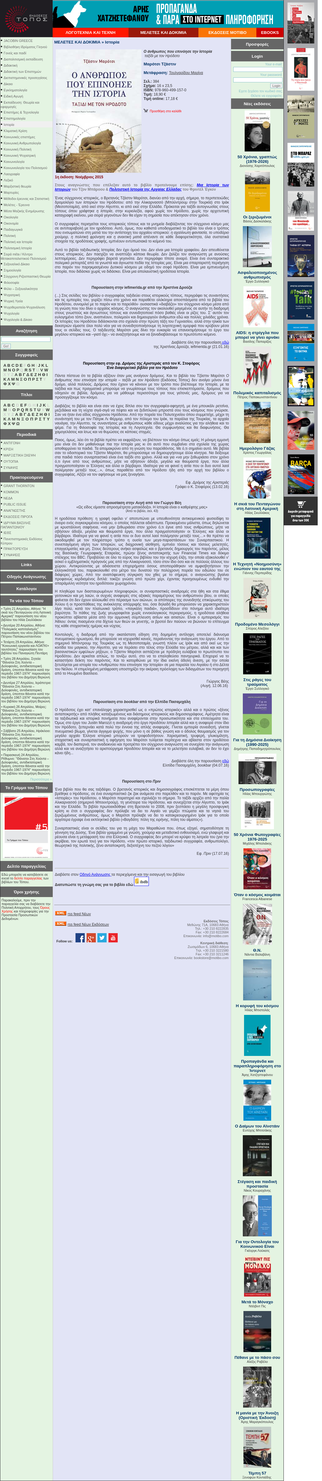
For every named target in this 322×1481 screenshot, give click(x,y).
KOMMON (11, 492)
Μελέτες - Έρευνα (17, 205)
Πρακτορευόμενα (26, 477)
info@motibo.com (216, 936)
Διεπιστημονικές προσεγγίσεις (25, 78)
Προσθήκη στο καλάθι (162, 111)
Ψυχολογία (11, 313)
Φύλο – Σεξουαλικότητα (21, 289)
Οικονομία (11, 223)
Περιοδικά (26, 434)
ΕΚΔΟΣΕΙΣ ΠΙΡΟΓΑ (18, 517)
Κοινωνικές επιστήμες (19, 137)
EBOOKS (270, 32)
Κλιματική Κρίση (15, 131)
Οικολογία (11, 217)
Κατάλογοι (26, 588)
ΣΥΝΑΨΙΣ (11, 468)
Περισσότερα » (41, 779)
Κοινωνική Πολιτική (17, 149)
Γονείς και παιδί (15, 53)
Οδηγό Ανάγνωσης (95, 874)
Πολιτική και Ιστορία (18, 242)
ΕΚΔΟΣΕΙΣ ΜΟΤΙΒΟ (227, 32)
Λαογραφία (12, 174)
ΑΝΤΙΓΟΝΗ (12, 443)
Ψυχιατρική (12, 295)
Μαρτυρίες (11, 192)
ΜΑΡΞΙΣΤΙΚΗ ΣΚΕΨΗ (20, 455)
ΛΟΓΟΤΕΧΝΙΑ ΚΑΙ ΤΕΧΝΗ (91, 32)
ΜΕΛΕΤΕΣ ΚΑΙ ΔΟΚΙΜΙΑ (163, 32)
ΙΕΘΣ (7, 533)
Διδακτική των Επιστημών (22, 71)
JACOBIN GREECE (18, 41)
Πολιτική (10, 236)
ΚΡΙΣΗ (8, 449)
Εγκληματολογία (15, 90)
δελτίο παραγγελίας (28, 878)
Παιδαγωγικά (13, 229)
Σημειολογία (12, 270)
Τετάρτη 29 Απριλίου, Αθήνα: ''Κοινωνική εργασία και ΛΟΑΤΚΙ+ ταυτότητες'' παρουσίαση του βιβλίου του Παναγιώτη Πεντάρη (25, 647)
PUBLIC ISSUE (15, 504)
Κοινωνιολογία (14, 161)
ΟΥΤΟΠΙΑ (11, 461)
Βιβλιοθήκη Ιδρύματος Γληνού (25, 47)
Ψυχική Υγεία (13, 301)
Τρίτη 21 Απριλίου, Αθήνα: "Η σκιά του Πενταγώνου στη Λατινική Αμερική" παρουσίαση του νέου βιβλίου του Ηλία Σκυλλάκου (26, 614)
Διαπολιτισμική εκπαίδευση (23, 59)
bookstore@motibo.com (211, 958)
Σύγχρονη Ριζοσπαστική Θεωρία (27, 276)
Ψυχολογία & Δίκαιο (18, 319)
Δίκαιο (8, 84)
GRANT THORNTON (19, 486)
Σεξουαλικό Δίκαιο (17, 264)
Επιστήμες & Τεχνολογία (21, 112)
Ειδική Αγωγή (13, 96)
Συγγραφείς (26, 355)
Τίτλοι (26, 394)
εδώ (225, 342)
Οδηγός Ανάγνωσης (26, 576)
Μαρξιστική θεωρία (17, 186)
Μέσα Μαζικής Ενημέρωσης (24, 211)
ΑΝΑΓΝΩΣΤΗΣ (15, 510)
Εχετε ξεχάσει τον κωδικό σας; (261, 91)
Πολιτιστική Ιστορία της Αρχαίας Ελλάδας (145, 189)
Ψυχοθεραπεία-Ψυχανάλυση (24, 307)
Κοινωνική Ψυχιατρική (20, 155)
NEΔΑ (8, 498)
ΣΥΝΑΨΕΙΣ (12, 555)
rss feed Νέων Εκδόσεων (88, 924)
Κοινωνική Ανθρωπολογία (22, 143)
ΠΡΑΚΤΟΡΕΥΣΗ (16, 549)
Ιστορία (9, 124)
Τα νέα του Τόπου (26, 600)
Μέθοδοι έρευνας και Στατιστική (26, 199)
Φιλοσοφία (11, 282)
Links (26, 564)
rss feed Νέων (79, 914)
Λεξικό (8, 180)
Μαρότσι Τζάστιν (160, 64)
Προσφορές (257, 44)
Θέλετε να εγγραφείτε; (267, 95)
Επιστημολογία (14, 118)
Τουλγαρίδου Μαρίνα (186, 73)
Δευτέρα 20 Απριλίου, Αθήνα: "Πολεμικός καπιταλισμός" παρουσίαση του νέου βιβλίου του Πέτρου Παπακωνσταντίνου (25, 630)
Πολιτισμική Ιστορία (18, 248)
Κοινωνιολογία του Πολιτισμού (25, 168)
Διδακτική (11, 65)
